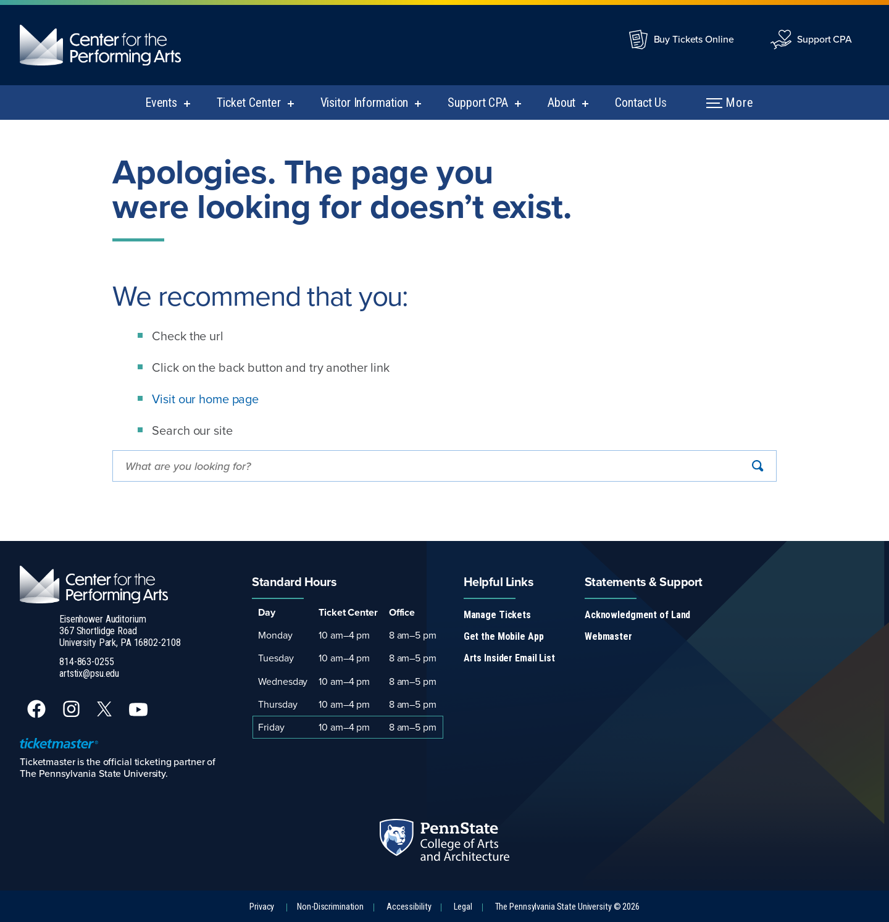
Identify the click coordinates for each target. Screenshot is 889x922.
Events (161, 102)
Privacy (261, 907)
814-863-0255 (86, 662)
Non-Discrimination (330, 907)
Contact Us (641, 102)
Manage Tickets (497, 615)
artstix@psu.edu (89, 673)
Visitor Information (364, 102)
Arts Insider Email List (509, 658)
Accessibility (408, 907)
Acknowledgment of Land (637, 615)
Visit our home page (205, 399)
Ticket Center (248, 102)
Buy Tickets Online (694, 39)
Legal (463, 907)
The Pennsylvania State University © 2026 (567, 907)
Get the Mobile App (504, 636)
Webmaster (608, 636)
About (561, 102)
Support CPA (824, 39)
